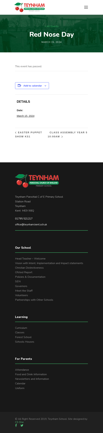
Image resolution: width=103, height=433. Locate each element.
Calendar (20, 383)
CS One (19, 422)
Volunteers (21, 295)
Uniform (19, 388)
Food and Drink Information (31, 374)
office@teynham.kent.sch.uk (31, 224)
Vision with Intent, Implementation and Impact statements (49, 263)
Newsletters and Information (32, 379)
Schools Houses (24, 342)
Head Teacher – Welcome (30, 259)
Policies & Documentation (30, 277)
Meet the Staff (24, 291)
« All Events (51, 26)
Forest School (23, 337)
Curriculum (21, 328)
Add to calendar (32, 85)
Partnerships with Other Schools (34, 300)
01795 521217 (24, 218)
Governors (21, 286)
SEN (17, 281)
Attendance (22, 370)
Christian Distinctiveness (29, 268)
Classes (19, 332)
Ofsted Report (23, 272)
